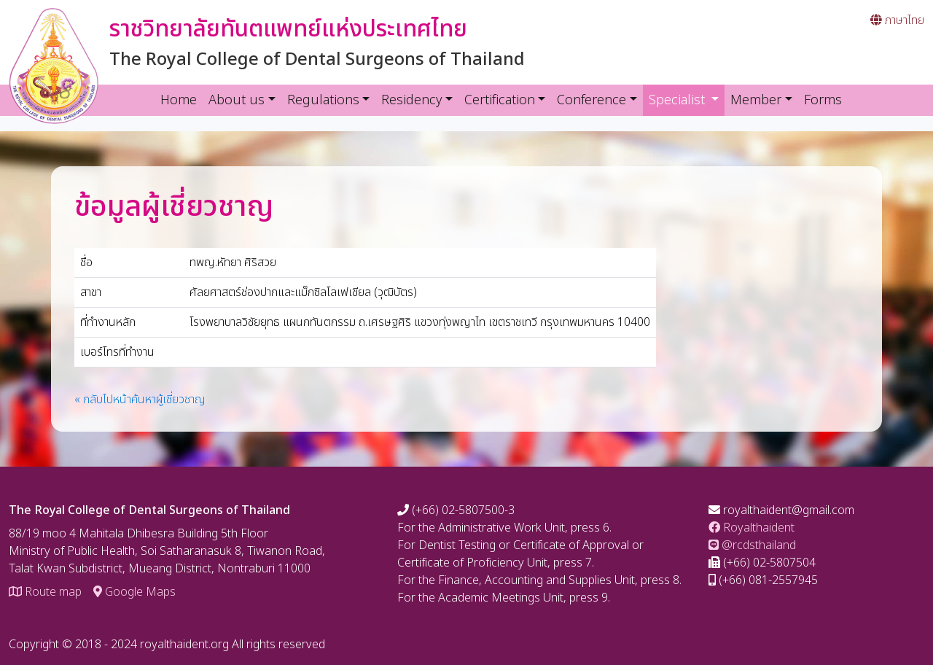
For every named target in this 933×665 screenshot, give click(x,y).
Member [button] (755, 100)
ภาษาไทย (897, 20)
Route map (45, 592)
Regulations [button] (323, 100)
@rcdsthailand (752, 545)
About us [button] (236, 100)
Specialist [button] (687, 100)
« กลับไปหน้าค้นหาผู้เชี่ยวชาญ (140, 399)
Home (178, 100)
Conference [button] (591, 100)
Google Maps (134, 592)
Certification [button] (499, 100)
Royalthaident (751, 528)
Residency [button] (411, 100)
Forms (823, 100)
